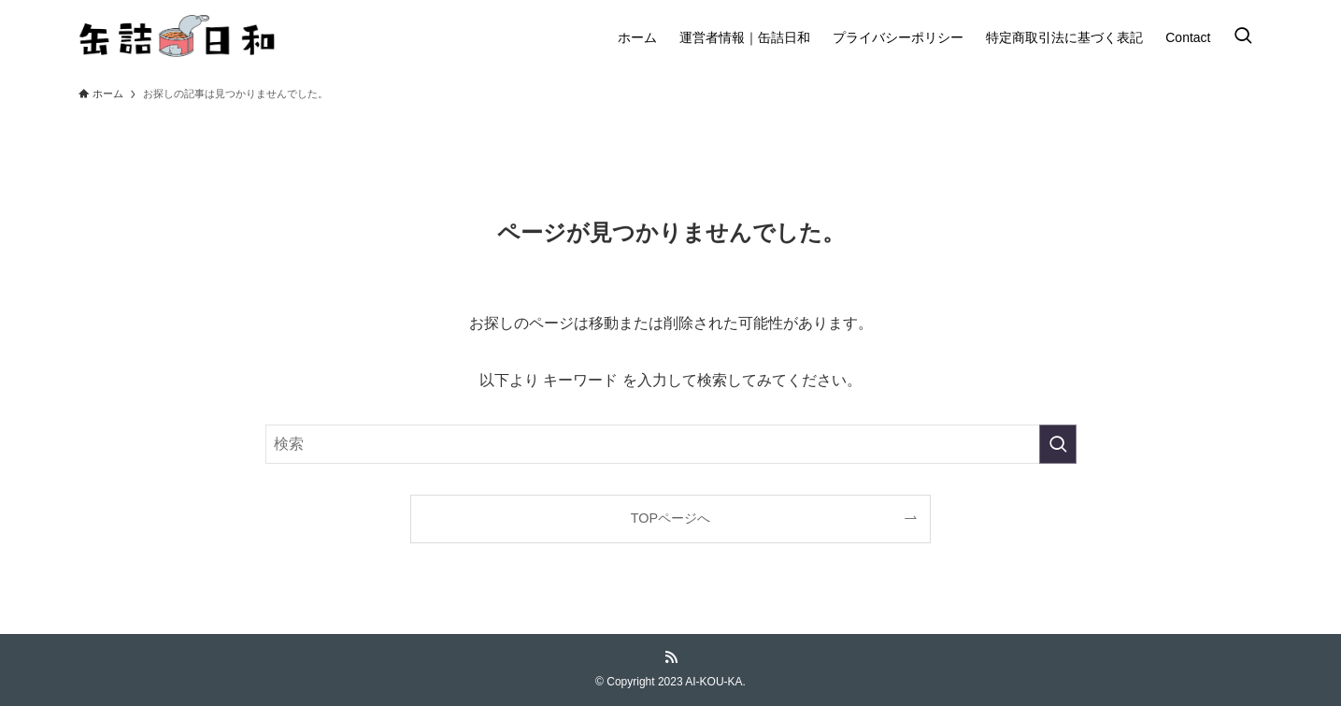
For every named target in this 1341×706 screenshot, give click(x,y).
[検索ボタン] (1242, 37)
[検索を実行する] (1058, 444)
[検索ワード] (671, 444)
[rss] (671, 657)
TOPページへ (670, 518)
